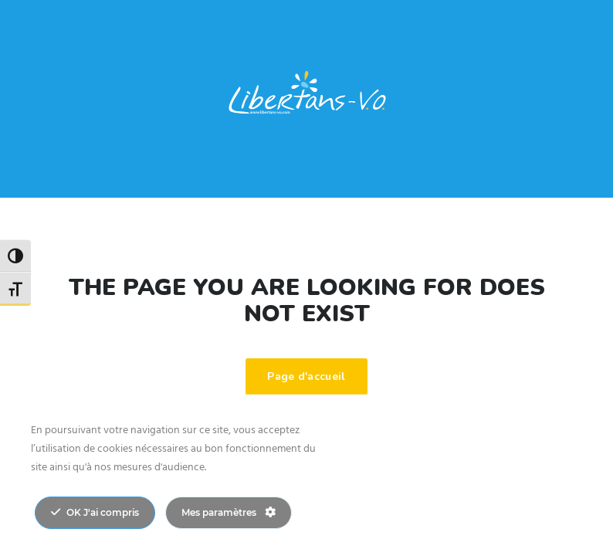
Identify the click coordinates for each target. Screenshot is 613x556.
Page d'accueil (306, 376)
